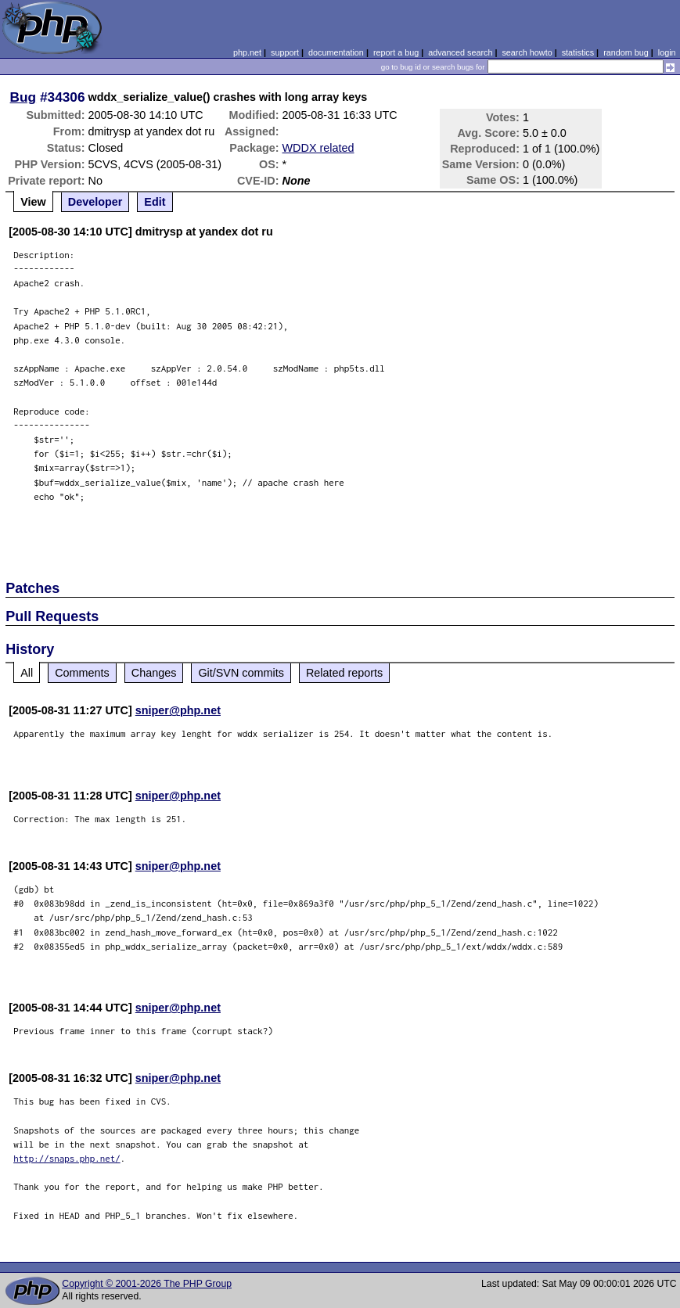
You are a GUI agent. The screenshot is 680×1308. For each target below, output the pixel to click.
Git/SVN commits (241, 673)
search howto (527, 52)
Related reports (344, 673)
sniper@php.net (178, 710)
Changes (154, 673)
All (26, 673)
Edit (154, 202)
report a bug (396, 52)
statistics (578, 52)
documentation (336, 52)
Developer (95, 202)
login (667, 52)
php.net (247, 52)
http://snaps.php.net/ (67, 1158)
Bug (23, 97)
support (285, 52)
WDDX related (318, 148)
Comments (82, 673)
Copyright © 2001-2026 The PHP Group (147, 1283)
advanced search (460, 52)
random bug (626, 52)
